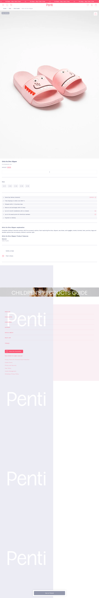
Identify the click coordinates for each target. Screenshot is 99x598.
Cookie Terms (8, 362)
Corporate (8, 322)
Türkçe (7, 343)
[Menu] (3, 5)
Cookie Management (10, 371)
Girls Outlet (17, 8)
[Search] (7, 5)
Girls (10, 8)
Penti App (8, 337)
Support (7, 327)
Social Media (9, 332)
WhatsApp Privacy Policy (12, 374)
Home (4, 8)
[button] (48, 156)
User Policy (8, 368)
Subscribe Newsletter (15, 351)
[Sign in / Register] (92, 5)
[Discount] (11, 5)
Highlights (8, 317)
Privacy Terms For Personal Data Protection (17, 359)
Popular (7, 311)
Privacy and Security (10, 365)
